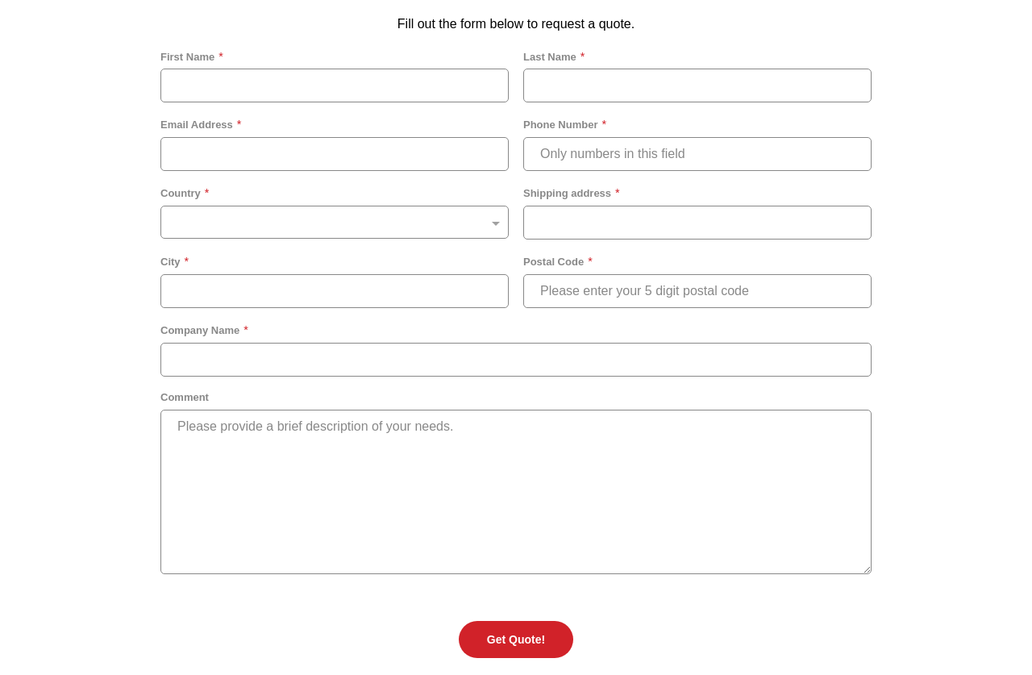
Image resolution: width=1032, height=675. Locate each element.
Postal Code (553, 262)
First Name (187, 57)
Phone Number (560, 125)
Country (180, 193)
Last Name (549, 57)
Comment (184, 397)
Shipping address (567, 193)
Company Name (199, 330)
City (170, 262)
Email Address (196, 125)
